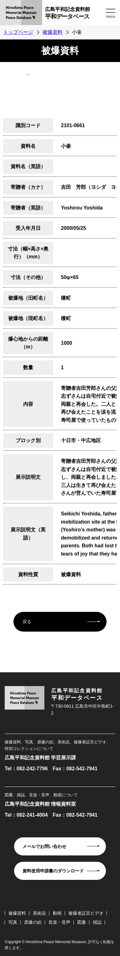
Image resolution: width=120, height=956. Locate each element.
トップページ (18, 32)
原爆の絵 (33, 922)
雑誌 (97, 922)
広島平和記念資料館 (74, 14)
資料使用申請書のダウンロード (53, 870)
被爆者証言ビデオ (85, 913)
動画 (57, 913)
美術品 (39, 913)
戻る (26, 621)
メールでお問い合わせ (44, 846)
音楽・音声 (59, 922)
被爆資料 (52, 32)
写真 (12, 922)
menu (110, 16)
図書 (81, 922)
